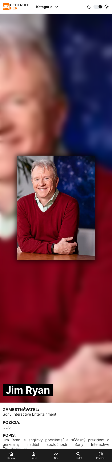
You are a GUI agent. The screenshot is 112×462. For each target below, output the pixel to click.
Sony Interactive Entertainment (29, 414)
